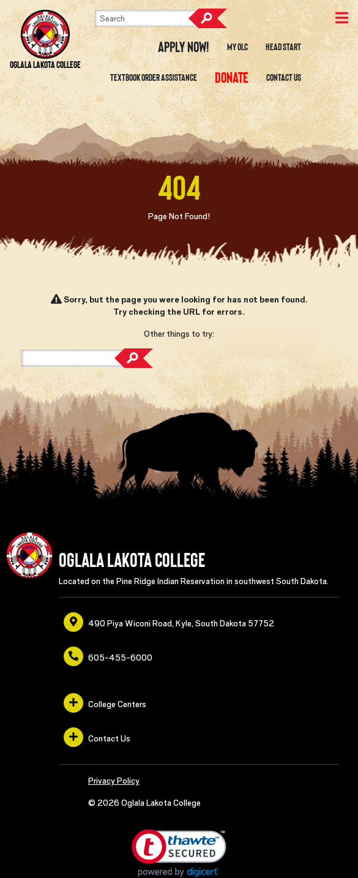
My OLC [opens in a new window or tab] (237, 47)
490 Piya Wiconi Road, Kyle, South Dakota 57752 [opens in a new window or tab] (169, 622)
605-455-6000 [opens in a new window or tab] (108, 656)
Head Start (283, 47)
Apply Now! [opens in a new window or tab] (183, 47)
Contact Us (283, 77)
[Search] (156, 18)
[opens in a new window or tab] (231, 77)
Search (207, 18)
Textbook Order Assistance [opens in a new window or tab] (153, 77)
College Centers (105, 703)
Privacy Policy (114, 781)
